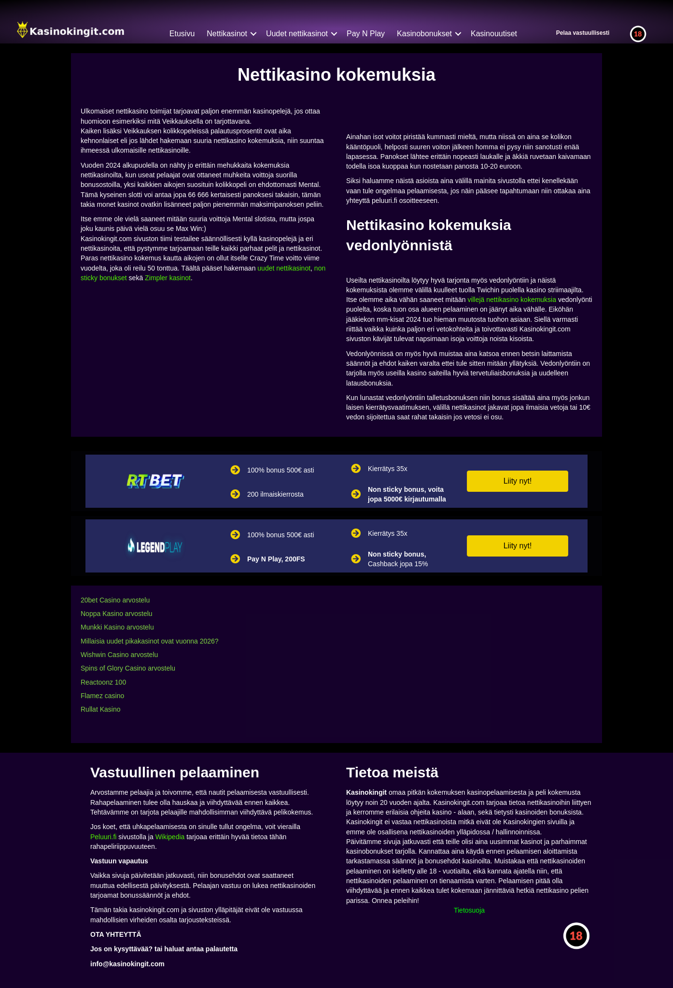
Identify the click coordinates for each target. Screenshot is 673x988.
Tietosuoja (469, 910)
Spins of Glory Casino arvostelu (128, 668)
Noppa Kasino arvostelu (117, 613)
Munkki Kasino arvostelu (117, 627)
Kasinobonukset (424, 33)
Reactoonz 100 (103, 682)
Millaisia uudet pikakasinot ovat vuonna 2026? (150, 641)
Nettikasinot (227, 33)
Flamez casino (102, 696)
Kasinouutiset (494, 33)
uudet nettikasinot (283, 268)
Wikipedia (170, 837)
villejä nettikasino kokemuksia (511, 299)
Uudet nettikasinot (297, 33)
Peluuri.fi (103, 837)
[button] (517, 481)
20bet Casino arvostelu (115, 600)
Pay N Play (366, 33)
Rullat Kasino (101, 709)
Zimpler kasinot (168, 278)
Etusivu (182, 33)
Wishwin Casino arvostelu (119, 655)
